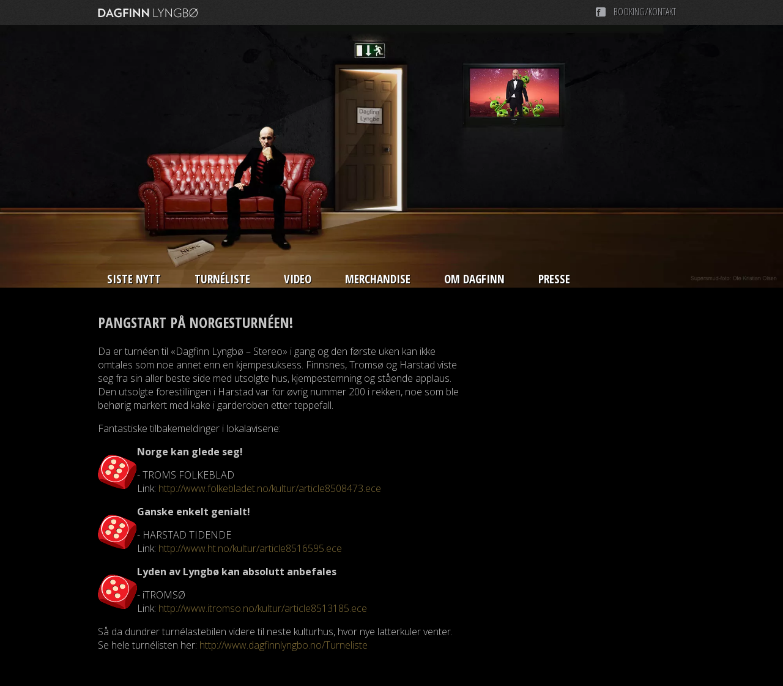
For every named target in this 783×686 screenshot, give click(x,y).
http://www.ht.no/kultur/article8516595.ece (250, 548)
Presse (554, 279)
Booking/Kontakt (645, 11)
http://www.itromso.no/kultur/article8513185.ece (262, 608)
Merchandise (377, 279)
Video (297, 279)
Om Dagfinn (474, 279)
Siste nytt (134, 279)
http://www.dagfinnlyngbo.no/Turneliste (283, 645)
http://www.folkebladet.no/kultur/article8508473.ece (269, 488)
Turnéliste (222, 279)
